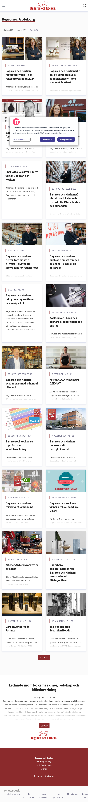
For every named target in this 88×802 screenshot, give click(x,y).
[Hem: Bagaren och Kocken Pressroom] (43, 5)
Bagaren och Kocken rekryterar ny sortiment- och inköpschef (21, 299)
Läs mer (44, 725)
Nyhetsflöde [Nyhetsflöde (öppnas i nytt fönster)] (72, 793)
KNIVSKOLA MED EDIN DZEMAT (64, 381)
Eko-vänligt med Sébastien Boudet (61, 628)
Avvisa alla (47, 139)
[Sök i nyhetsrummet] (85, 6)
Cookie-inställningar (21, 139)
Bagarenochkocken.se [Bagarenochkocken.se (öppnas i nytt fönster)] (44, 776)
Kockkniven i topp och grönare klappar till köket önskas (66, 321)
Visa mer (44, 657)
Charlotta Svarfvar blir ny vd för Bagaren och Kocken (22, 175)
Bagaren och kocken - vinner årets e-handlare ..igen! (64, 506)
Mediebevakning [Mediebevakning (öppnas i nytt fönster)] (12, 793)
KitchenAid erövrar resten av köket (22, 566)
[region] (44, 131)
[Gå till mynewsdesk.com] (12, 790)
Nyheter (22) (7, 30)
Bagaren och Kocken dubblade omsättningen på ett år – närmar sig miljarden (64, 261)
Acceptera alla (66, 139)
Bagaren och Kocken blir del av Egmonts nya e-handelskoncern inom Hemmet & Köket (65, 76)
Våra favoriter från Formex (17, 628)
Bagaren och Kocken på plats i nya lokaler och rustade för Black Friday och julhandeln (65, 200)
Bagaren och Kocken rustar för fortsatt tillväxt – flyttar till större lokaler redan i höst (22, 261)
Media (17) (21, 30)
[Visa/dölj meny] (3, 6)
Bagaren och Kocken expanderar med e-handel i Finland (22, 383)
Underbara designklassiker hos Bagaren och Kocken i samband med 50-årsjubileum (63, 572)
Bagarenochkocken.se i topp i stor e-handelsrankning (20, 445)
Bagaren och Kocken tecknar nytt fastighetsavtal (62, 445)
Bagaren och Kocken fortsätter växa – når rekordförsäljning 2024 (20, 74)
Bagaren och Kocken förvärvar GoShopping (19, 505)
